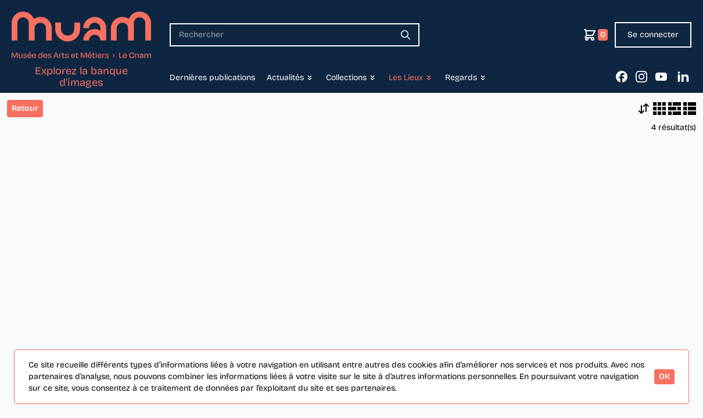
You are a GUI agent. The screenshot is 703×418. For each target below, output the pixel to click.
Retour (25, 108)
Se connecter (653, 34)
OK (664, 376)
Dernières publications (212, 77)
